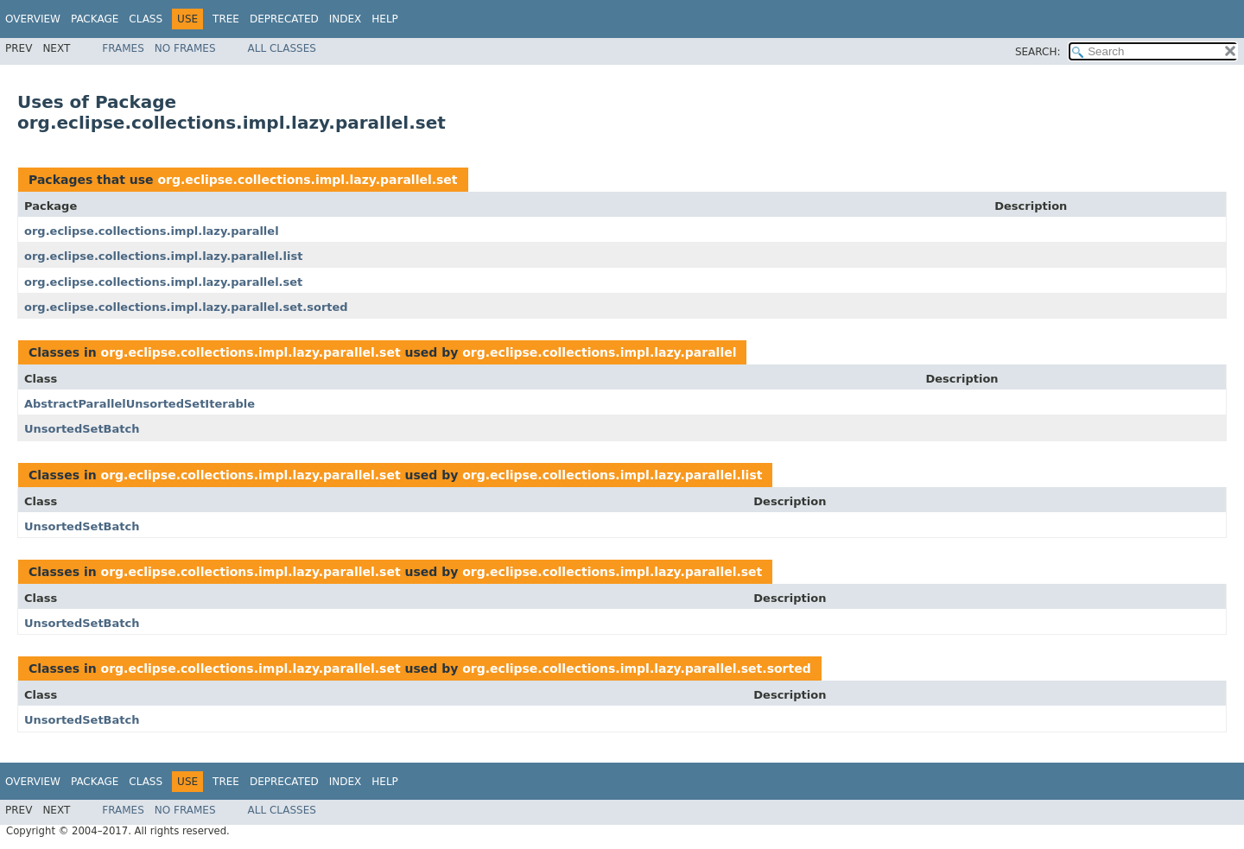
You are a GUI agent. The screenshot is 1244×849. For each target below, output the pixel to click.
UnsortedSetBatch (81, 428)
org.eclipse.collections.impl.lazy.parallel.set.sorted (186, 307)
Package (94, 19)
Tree (226, 19)
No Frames (185, 48)
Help (384, 19)
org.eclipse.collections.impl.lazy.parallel (151, 231)
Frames (123, 48)
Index (345, 19)
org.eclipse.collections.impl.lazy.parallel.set (307, 180)
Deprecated (284, 19)
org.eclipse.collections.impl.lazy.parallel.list (163, 256)
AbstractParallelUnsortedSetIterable (139, 403)
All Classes (282, 48)
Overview (32, 19)
